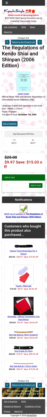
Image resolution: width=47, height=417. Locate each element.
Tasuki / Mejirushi (23, 286)
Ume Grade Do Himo (23, 351)
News (32, 27)
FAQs (23, 27)
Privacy (7, 411)
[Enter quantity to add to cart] (17, 185)
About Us (8, 32)
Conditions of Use (33, 406)
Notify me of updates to (23, 213)
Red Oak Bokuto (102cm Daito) (23, 366)
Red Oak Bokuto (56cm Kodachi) (23, 335)
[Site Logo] (23, 11)
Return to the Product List (23, 42)
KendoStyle (32, 415)
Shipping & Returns (12, 406)
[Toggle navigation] (7, 3)
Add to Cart (36, 185)
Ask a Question (10, 27)
